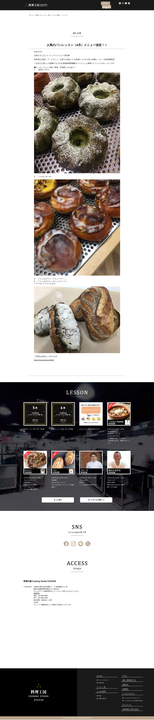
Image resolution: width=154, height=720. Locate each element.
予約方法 (101, 683)
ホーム (31, 15)
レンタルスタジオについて (132, 698)
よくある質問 (110, 7)
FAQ (99, 696)
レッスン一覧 (88, 7)
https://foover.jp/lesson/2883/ (44, 360)
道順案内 (37, 594)
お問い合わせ (102, 699)
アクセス (99, 7)
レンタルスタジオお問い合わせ (133, 701)
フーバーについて (62, 7)
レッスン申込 (76, 7)
